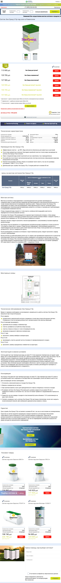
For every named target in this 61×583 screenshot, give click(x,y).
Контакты (57, 7)
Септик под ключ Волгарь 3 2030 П (39, 503)
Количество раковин (26, 11)
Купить (57, 70)
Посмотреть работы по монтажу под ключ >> (13, 108)
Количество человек (13, 11)
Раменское (4, 7)
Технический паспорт (31, 117)
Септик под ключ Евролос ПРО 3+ (39, 459)
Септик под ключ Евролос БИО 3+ (13, 459)
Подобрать (55, 11)
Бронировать (30, 444)
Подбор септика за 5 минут (13, 493)
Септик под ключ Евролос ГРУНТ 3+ (13, 503)
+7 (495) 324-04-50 (31, 7)
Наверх (57, 1)
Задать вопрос (30, 106)
